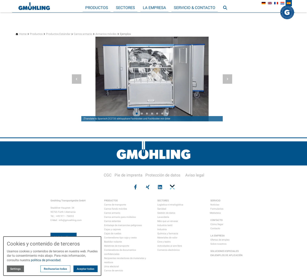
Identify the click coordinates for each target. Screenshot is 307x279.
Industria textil (164, 225)
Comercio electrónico (168, 250)
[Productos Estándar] (58, 34)
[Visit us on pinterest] (172, 187)
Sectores (125, 7)
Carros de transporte (115, 204)
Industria (162, 229)
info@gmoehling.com (70, 220)
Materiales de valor (167, 237)
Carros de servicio (113, 270)
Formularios (216, 208)
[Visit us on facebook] (135, 187)
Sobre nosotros (218, 244)
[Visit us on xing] (147, 187)
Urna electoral (111, 266)
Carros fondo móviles (115, 208)
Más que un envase (167, 221)
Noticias (214, 204)
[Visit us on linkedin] (159, 187)
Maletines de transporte (116, 245)
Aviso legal (194, 175)
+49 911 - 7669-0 (65, 216)
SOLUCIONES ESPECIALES (224, 251)
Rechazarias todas (55, 268)
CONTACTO (216, 220)
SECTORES (163, 200)
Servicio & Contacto (194, 7)
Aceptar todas (85, 268)
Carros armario (112, 213)
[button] (76, 79)
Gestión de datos (166, 213)
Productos (96, 7)
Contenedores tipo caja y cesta (120, 237)
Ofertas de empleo (220, 239)
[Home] (23, 34)
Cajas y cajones (112, 229)
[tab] (137, 114)
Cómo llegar (216, 224)
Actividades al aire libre (169, 245)
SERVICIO (215, 200)
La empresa (154, 7)
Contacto (215, 228)
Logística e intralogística (170, 204)
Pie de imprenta (128, 175)
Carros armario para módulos (120, 217)
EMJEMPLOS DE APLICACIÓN (226, 255)
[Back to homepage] (34, 6)
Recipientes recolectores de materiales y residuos (125, 260)
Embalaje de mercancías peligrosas (123, 225)
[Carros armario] (83, 34)
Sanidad (161, 208)
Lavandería (163, 217)
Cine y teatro (164, 241)
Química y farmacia (167, 233)
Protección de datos (162, 175)
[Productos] (36, 34)
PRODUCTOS (111, 200)
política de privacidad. (46, 260)
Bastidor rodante (113, 241)
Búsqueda (227, 15)
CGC (108, 175)
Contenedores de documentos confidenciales (120, 252)
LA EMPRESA (217, 235)
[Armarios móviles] (105, 34)
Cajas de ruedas (112, 233)
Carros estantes (112, 221)
